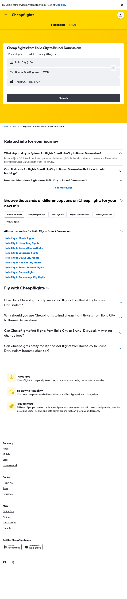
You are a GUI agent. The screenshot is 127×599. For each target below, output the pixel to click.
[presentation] (61, 141)
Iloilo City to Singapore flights (21, 252)
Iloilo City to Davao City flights (22, 257)
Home (5, 126)
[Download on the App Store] (33, 547)
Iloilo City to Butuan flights (19, 272)
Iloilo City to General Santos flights (24, 248)
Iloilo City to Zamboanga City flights (25, 277)
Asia (14, 126)
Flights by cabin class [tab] (79, 214)
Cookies (60, 4)
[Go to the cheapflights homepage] (25, 15)
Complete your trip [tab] (36, 214)
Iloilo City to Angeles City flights (23, 262)
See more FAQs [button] (63, 187)
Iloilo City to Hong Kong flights (22, 243)
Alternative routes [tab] (14, 214)
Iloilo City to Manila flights (19, 238)
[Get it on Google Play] (12, 547)
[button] (122, 5)
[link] (4, 562)
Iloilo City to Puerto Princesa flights (24, 267)
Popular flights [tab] (12, 222)
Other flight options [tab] (103, 214)
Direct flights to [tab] (57, 214)
